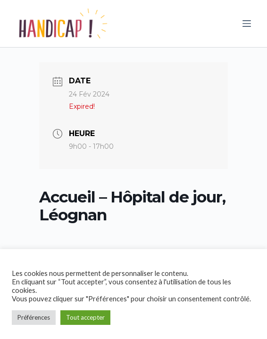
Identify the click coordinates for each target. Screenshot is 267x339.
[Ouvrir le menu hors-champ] (246, 23)
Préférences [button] (33, 317)
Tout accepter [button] (85, 317)
